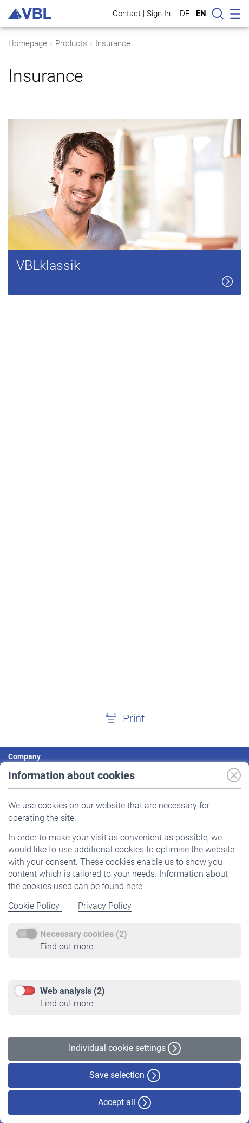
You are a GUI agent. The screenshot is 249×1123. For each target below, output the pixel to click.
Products (71, 43)
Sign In (159, 13)
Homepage (27, 43)
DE (185, 13)
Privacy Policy (105, 906)
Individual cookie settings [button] (125, 1048)
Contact (127, 13)
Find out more (66, 946)
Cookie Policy (35, 906)
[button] (124, 717)
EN (201, 13)
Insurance (112, 43)
